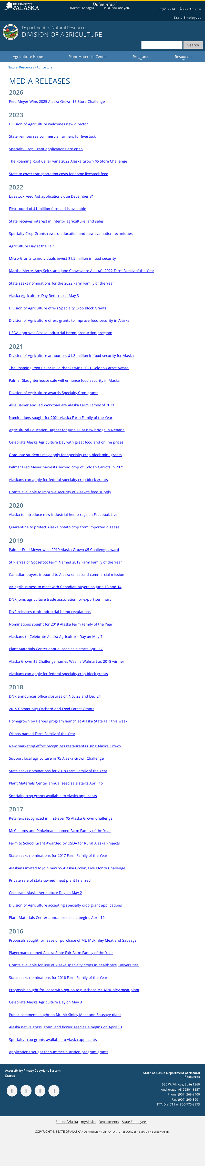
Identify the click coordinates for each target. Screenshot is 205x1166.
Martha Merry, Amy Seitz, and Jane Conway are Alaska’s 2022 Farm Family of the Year (81, 270)
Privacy (29, 1070)
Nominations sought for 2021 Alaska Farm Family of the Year (60, 417)
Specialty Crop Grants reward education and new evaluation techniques (71, 233)
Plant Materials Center (88, 56)
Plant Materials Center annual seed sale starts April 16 (56, 783)
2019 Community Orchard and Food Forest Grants (51, 708)
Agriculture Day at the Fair (31, 246)
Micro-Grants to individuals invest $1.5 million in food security (62, 258)
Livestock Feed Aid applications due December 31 (51, 196)
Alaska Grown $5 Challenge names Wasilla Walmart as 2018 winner (66, 661)
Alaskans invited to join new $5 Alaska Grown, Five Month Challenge (67, 868)
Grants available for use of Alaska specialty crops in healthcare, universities (74, 964)
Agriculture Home (28, 56)
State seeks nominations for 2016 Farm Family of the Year (58, 977)
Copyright (42, 1070)
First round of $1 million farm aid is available (47, 208)
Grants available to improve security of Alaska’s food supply (60, 491)
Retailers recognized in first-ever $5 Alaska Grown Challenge (60, 818)
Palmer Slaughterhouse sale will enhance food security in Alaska (64, 380)
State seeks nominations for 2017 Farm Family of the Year (58, 855)
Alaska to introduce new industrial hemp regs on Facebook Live (63, 514)
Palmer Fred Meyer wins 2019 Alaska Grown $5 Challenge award (64, 549)
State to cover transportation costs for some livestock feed (58, 173)
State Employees (188, 17)
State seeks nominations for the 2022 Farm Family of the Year (61, 283)
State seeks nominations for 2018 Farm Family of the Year (58, 770)
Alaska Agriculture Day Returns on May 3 (44, 295)
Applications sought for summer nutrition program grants (58, 1051)
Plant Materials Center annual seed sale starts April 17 (56, 648)
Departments (191, 8)
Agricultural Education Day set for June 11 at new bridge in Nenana (67, 429)
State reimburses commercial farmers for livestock (52, 136)
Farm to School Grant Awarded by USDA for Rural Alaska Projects (64, 843)
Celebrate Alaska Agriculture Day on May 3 (45, 1002)
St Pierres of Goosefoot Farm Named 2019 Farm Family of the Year (65, 562)
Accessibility (14, 1070)
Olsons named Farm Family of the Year (42, 733)
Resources (183, 58)
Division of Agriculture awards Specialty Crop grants (53, 392)
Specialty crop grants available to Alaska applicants (53, 795)
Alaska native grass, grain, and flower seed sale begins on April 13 (65, 1026)
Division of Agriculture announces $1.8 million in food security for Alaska (71, 355)
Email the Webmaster (154, 1131)
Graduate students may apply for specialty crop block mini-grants (65, 454)
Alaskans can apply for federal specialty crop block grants (58, 479)
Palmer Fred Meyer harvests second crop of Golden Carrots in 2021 (66, 467)
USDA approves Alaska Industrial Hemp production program (60, 332)
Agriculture (45, 67)
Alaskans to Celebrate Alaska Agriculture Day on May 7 (55, 636)
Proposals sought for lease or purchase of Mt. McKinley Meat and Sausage (73, 940)
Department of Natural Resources (110, 1131)
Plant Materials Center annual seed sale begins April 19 (57, 917)
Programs (141, 58)
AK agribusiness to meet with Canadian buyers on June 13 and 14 (65, 586)
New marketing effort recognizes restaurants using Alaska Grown (65, 745)
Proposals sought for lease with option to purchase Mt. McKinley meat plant (74, 989)
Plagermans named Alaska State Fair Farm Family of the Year (61, 952)
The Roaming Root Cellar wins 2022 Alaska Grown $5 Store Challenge (68, 161)
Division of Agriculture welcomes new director (48, 124)
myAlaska (167, 8)
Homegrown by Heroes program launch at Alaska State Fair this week (68, 721)
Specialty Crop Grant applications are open (46, 148)
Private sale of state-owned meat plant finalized (50, 880)
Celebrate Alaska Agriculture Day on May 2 (45, 892)
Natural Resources (21, 67)
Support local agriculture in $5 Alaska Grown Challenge (56, 758)
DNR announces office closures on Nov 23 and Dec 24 (55, 696)
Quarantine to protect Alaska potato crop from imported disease (64, 527)
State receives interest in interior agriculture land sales (56, 221)
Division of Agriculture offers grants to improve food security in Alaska (69, 320)
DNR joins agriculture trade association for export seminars (60, 599)
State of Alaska (22, 6)
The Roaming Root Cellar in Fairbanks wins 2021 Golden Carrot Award (69, 367)
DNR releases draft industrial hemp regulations (50, 611)
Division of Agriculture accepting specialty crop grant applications (65, 905)
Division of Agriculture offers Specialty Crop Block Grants (57, 308)
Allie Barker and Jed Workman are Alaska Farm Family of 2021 (61, 405)
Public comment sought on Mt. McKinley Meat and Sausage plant (65, 1014)
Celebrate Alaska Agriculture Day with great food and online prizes (66, 442)
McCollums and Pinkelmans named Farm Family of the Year (60, 830)
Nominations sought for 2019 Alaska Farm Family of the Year (60, 624)
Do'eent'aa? (105, 4)
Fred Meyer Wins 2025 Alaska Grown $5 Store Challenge (57, 101)
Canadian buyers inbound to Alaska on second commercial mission (66, 574)
